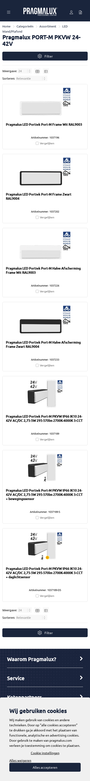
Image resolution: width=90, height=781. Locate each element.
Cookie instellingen (45, 753)
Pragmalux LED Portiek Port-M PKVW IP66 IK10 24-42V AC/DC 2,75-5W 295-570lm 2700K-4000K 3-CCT (44, 418)
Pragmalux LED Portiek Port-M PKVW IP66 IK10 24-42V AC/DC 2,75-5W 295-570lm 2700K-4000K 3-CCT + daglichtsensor (44, 572)
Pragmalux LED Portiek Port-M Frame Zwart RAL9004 (38, 196)
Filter (45, 56)
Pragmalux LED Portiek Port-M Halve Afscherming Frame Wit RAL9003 (43, 270)
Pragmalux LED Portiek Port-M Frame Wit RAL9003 (44, 124)
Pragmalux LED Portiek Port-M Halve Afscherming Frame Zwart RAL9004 (43, 344)
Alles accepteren (45, 767)
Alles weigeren (20, 760)
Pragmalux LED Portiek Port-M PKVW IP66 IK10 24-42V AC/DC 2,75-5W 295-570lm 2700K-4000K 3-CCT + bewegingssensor (44, 494)
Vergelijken (47, 143)
